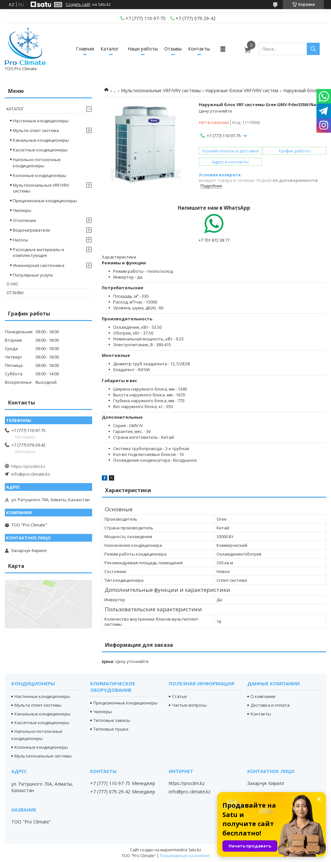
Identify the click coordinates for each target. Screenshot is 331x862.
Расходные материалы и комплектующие (38, 252)
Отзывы (173, 49)
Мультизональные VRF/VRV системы (161, 90)
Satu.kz (194, 850)
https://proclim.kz (28, 466)
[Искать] (313, 49)
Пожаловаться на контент (184, 855)
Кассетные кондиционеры (40, 150)
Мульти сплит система (36, 130)
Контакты (199, 49)
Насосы (20, 240)
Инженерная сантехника (38, 265)
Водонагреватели (31, 230)
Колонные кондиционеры (39, 175)
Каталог (110, 49)
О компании (263, 696)
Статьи (179, 696)
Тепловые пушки (110, 729)
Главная (85, 49)
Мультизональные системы (43, 756)
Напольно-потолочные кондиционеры (37, 162)
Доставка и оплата (270, 705)
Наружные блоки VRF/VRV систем (241, 90)
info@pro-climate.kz (30, 474)
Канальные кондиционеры (41, 140)
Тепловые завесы (111, 720)
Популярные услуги (33, 275)
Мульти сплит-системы (38, 705)
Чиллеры (22, 210)
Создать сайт (78, 4)
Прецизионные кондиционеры (45, 201)
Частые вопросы (189, 705)
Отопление (24, 220)
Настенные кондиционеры (41, 121)
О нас (12, 284)
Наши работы (143, 49)
